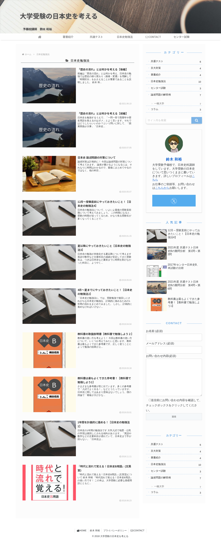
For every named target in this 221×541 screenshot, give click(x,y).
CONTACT (137, 530)
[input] (169, 120)
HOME (81, 530)
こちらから (162, 187)
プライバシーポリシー (115, 530)
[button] (196, 120)
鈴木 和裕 (174, 159)
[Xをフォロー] (174, 201)
